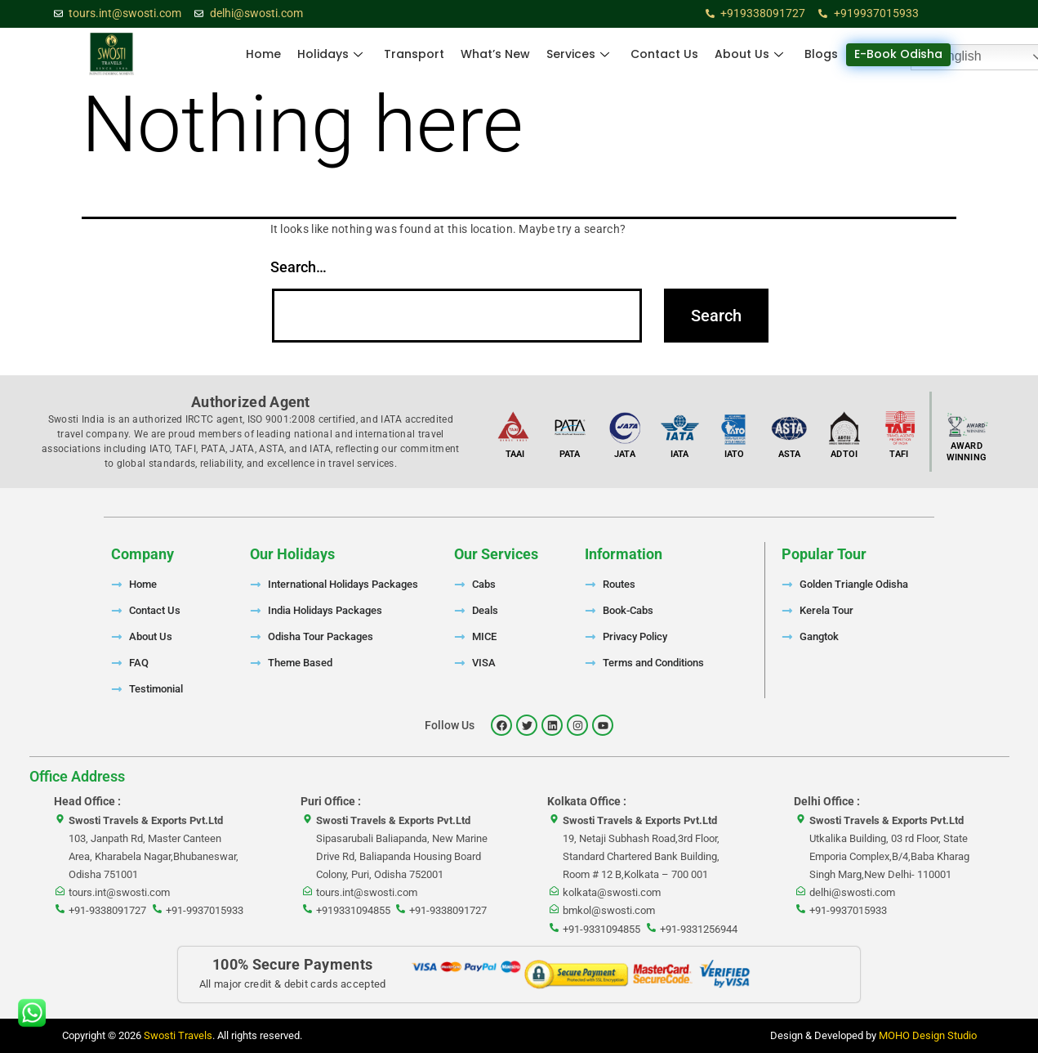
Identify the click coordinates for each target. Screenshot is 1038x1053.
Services (577, 54)
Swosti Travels (178, 1035)
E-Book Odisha (898, 54)
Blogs (821, 54)
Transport (414, 54)
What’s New (495, 54)
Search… (298, 267)
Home (263, 54)
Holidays (330, 54)
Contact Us (664, 54)
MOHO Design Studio (928, 1035)
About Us (749, 54)
